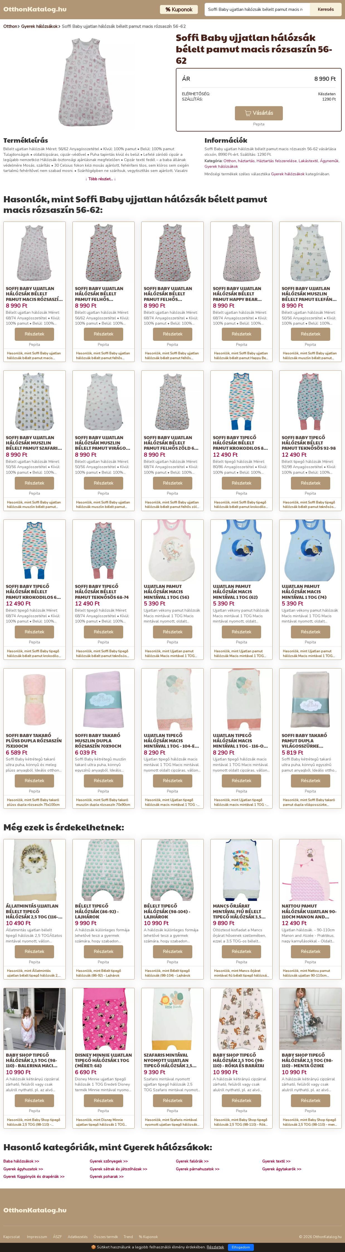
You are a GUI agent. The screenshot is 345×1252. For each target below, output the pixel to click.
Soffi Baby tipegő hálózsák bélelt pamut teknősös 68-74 (102, 591)
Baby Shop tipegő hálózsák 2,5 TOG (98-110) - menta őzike (307, 1060)
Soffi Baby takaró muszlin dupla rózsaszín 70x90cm (98, 740)
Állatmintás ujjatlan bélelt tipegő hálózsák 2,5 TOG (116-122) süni (32, 914)
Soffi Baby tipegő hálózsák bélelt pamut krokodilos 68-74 (33, 594)
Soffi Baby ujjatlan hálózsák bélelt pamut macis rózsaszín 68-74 (34, 296)
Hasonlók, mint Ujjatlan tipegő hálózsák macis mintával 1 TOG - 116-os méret (240, 805)
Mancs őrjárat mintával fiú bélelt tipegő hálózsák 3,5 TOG (237, 914)
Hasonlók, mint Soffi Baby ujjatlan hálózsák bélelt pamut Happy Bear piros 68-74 (241, 358)
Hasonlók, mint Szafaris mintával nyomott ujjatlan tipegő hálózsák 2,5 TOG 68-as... (171, 1125)
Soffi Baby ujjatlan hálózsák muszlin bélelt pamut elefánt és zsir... (308, 296)
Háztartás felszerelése (277, 161)
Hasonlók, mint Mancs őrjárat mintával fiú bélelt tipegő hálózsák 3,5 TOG (241, 976)
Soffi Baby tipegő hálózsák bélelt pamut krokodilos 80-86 (240, 445)
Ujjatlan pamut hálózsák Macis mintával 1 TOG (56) (166, 591)
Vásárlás (259, 113)
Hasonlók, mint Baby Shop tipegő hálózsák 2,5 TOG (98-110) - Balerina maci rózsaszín (33, 1125)
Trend (128, 1236)
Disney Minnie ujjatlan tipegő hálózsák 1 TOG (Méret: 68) (103, 1060)
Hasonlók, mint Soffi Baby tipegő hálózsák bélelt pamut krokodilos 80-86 (241, 507)
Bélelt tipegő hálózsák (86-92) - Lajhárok (97, 911)
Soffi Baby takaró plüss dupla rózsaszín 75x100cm (34, 740)
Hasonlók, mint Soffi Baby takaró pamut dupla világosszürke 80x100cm (309, 805)
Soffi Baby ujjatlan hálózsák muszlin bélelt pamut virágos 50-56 (101, 445)
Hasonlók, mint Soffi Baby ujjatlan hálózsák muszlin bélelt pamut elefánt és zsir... (310, 358)
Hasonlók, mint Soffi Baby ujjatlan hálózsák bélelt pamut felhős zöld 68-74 (172, 507)
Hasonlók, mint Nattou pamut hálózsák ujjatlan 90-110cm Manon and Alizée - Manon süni (307, 976)
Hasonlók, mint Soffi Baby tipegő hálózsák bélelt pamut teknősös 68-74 (102, 656)
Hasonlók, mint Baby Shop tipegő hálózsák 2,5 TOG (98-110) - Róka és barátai (240, 1125)
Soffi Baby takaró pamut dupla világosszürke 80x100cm (304, 743)
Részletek (34, 334)
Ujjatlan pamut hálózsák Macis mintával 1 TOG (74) (304, 591)
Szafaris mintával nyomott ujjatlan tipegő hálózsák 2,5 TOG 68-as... (168, 1063)
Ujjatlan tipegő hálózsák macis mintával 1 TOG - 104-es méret (170, 743)
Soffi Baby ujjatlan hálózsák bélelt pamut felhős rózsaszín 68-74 (168, 296)
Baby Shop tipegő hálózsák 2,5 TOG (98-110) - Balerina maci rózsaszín (31, 1063)
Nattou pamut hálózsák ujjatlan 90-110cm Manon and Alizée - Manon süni (309, 914)
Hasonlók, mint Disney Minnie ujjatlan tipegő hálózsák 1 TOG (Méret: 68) (100, 1125)
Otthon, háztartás (239, 161)
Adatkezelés (78, 1236)
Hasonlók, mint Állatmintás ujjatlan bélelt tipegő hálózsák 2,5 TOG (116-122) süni (33, 976)
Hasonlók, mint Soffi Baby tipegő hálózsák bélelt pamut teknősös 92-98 (309, 507)
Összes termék (106, 1236)
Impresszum (37, 1236)
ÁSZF (57, 1236)
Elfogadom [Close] (241, 1247)
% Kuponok (148, 1236)
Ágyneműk (329, 161)
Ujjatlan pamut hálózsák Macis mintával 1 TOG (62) (235, 591)
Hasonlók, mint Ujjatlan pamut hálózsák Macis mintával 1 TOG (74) (307, 656)
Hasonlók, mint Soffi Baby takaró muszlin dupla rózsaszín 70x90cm (103, 802)
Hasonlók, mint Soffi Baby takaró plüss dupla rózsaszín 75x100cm (33, 802)
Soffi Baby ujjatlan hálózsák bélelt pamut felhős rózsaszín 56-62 (99, 296)
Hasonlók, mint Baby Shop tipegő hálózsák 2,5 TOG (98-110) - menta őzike (310, 1125)
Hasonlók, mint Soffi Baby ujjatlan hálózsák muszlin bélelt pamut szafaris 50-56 (34, 507)
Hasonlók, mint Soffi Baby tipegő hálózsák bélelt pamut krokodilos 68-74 (33, 656)
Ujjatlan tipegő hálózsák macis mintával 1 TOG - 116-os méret (239, 743)
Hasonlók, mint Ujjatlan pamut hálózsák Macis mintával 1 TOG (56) (170, 656)
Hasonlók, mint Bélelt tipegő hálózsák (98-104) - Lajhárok (167, 973)
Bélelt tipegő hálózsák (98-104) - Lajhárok (167, 911)
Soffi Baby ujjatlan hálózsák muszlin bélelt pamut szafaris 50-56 (33, 445)
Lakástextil (308, 161)
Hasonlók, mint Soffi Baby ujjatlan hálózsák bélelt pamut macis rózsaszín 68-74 (34, 358)
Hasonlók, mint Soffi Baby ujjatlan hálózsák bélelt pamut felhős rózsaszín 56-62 (103, 358)
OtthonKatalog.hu (35, 8)
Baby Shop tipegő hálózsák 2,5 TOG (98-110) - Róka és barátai (238, 1060)
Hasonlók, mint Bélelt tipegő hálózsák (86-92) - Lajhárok (98, 973)
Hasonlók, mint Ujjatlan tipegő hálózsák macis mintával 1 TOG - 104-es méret (171, 805)
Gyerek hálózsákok (221, 166)
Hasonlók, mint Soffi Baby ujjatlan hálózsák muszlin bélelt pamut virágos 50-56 (103, 507)
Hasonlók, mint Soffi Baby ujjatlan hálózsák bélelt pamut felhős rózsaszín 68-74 (172, 358)
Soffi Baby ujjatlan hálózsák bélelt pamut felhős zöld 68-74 (171, 445)
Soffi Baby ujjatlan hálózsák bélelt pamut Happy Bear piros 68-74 (237, 296)
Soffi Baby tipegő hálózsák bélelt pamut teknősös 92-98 (309, 442)
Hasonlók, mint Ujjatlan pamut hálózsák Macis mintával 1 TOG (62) (239, 656)
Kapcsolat (11, 1236)
